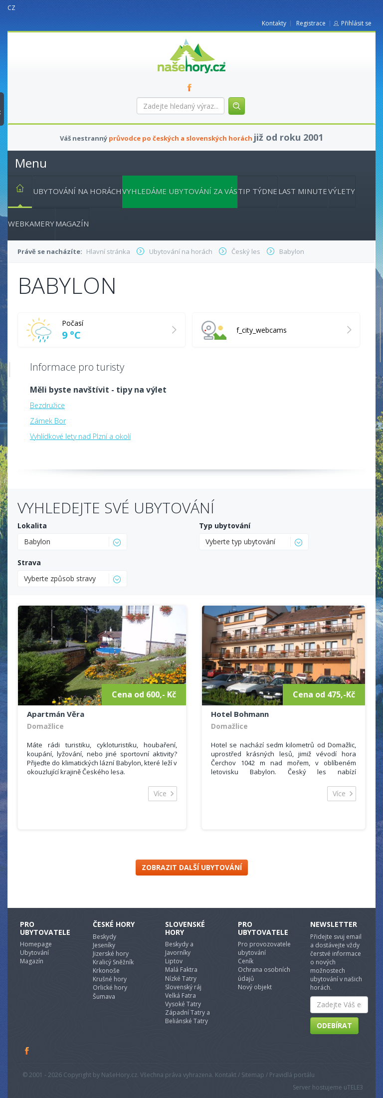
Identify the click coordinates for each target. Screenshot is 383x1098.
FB (191, 87)
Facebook (27, 1051)
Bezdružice (47, 405)
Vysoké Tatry (183, 1004)
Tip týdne (257, 191)
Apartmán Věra (55, 714)
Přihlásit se (356, 23)
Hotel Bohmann (240, 714)
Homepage (36, 944)
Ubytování (34, 952)
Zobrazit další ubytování (192, 867)
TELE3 (355, 1087)
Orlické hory (110, 987)
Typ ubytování (224, 525)
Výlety (341, 191)
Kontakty (274, 23)
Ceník (245, 961)
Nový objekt (255, 987)
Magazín (72, 223)
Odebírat (334, 1025)
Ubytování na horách (77, 191)
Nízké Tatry (180, 978)
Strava (29, 562)
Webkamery (31, 223)
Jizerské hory (111, 953)
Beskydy (104, 936)
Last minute (302, 191)
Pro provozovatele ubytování (264, 948)
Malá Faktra (181, 969)
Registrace (311, 23)
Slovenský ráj (183, 987)
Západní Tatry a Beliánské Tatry (187, 1016)
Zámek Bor (48, 421)
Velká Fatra (180, 995)
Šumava (104, 996)
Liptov (174, 961)
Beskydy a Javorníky (179, 948)
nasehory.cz (173, 38)
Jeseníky (104, 945)
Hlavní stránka (16, 190)
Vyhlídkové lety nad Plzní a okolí (80, 436)
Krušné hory (110, 979)
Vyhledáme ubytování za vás (179, 191)
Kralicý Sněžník (113, 962)
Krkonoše (106, 970)
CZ (11, 7)
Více (160, 793)
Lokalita (32, 525)
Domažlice (45, 726)
